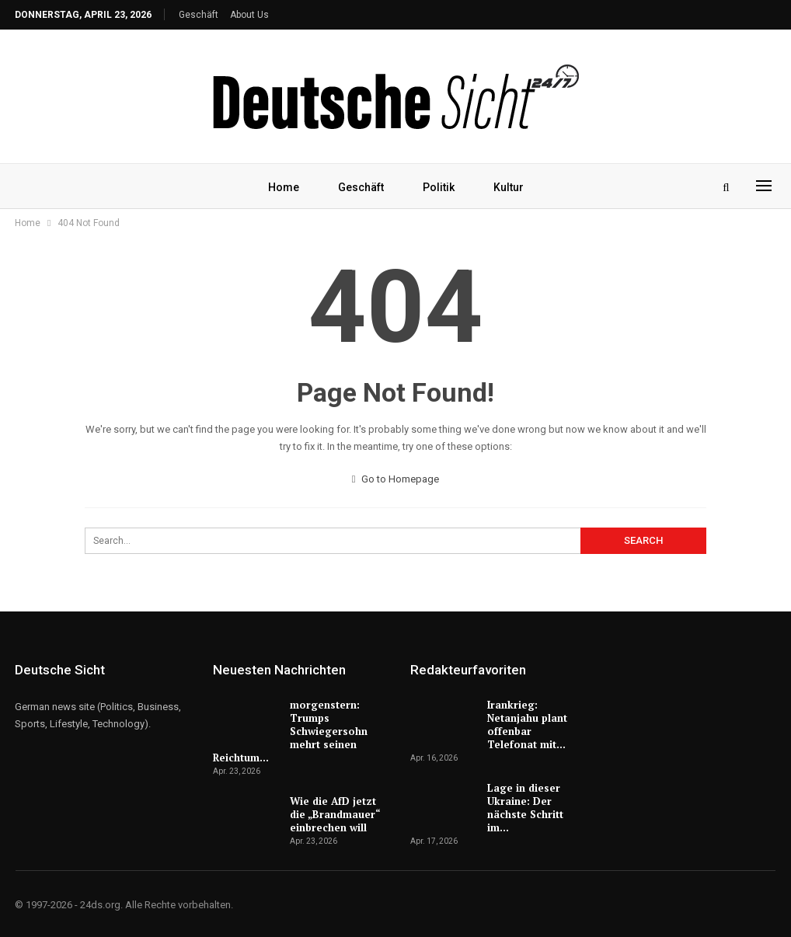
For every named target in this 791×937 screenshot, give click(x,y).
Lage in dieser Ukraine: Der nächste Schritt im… (525, 807)
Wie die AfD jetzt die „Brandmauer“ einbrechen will (335, 814)
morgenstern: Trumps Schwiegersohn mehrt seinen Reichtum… (290, 731)
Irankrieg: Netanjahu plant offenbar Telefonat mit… (527, 724)
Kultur (512, 187)
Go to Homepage (396, 479)
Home (279, 187)
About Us (249, 14)
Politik (439, 187)
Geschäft (198, 14)
